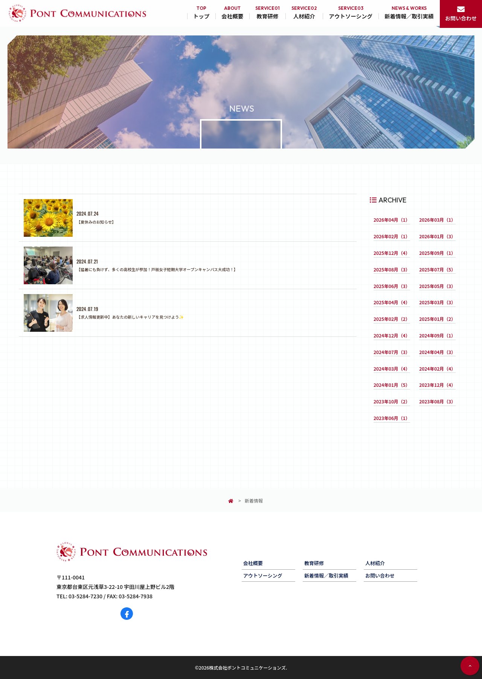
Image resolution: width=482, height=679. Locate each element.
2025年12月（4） (392, 253)
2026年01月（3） (437, 236)
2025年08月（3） (392, 269)
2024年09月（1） (437, 335)
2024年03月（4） (392, 368)
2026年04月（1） (392, 219)
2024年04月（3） (437, 352)
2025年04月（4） (392, 302)
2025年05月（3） (437, 286)
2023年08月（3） (437, 401)
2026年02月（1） (392, 236)
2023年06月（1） (392, 418)
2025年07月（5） (437, 269)
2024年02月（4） (437, 368)
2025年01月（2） (437, 319)
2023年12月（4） (437, 385)
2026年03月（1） (437, 219)
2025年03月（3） (437, 302)
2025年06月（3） (392, 286)
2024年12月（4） (392, 335)
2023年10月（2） (392, 401)
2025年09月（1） (437, 253)
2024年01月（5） (392, 385)
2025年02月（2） (392, 319)
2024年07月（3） (392, 352)
